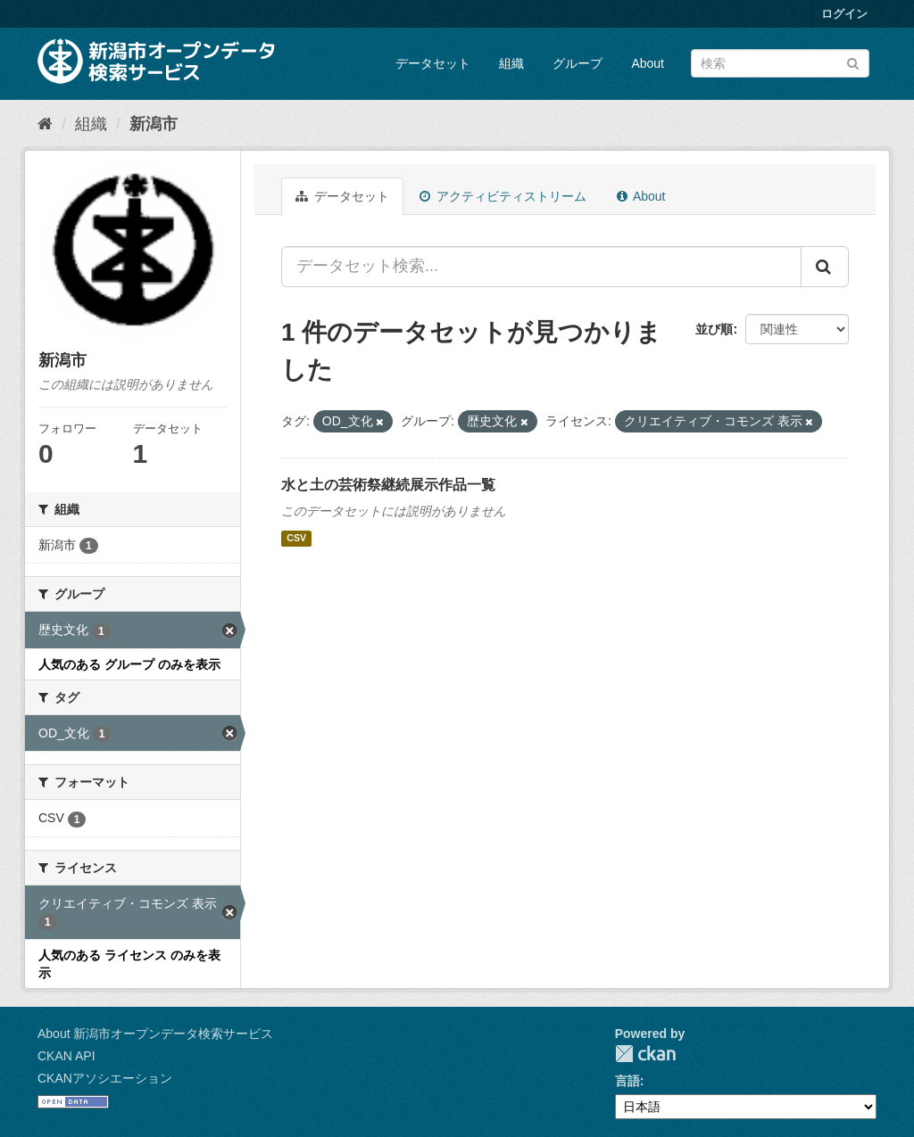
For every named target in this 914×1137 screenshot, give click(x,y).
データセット (432, 63)
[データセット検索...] (541, 266)
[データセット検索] (780, 63)
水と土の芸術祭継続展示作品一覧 (388, 484)
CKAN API (66, 1056)
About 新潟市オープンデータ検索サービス (155, 1033)
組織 (511, 63)
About (647, 63)
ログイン (844, 14)
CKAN (645, 1053)
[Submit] (852, 62)
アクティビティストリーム (503, 196)
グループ (577, 63)
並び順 (714, 329)
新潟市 (153, 124)
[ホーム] (45, 124)
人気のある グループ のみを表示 (129, 664)
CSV (296, 538)
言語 (627, 1081)
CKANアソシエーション (104, 1078)
